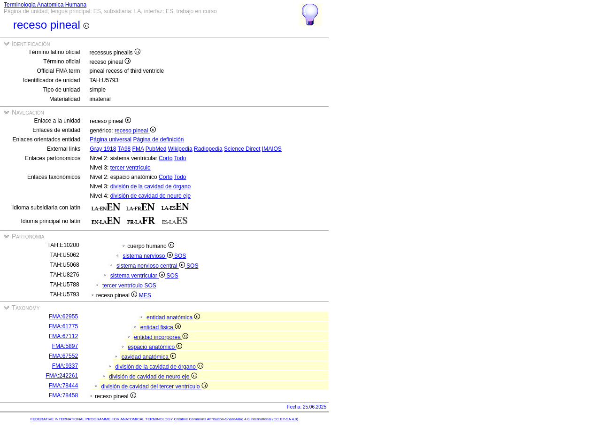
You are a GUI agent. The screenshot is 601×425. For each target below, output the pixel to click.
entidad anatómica (173, 317)
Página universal (110, 139)
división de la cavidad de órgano (150, 186)
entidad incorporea (161, 337)
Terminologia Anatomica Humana (45, 4)
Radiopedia (208, 149)
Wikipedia (180, 149)
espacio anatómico (155, 347)
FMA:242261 (62, 375)
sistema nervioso (148, 256)
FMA (138, 149)
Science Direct (242, 149)
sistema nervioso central (151, 266)
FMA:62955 (63, 316)
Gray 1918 (103, 149)
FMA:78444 (63, 385)
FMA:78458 (63, 395)
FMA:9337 (65, 366)
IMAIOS (272, 149)
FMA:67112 (63, 336)
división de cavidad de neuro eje (150, 196)
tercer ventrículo (130, 167)
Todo (180, 158)
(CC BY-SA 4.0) (285, 419)
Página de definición (158, 139)
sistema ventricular (138, 275)
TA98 (124, 149)
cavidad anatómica (149, 357)
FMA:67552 (63, 356)
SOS (180, 256)
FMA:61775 (63, 326)
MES (145, 295)
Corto (165, 158)
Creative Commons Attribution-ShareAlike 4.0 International (222, 419)
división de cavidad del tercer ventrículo (154, 386)
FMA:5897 (65, 346)
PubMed (156, 149)
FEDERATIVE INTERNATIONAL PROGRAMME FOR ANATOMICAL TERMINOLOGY (102, 419)
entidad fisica (160, 327)
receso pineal (135, 130)
